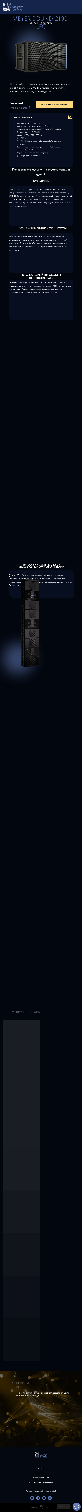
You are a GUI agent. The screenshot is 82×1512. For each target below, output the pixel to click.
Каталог (41, 1473)
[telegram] (38, 1498)
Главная (41, 1468)
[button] (54, 104)
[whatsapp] (32, 1498)
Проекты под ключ (41, 1477)
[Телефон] (50, 1498)
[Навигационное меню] (77, 7)
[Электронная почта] (44, 1498)
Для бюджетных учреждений (41, 1482)
